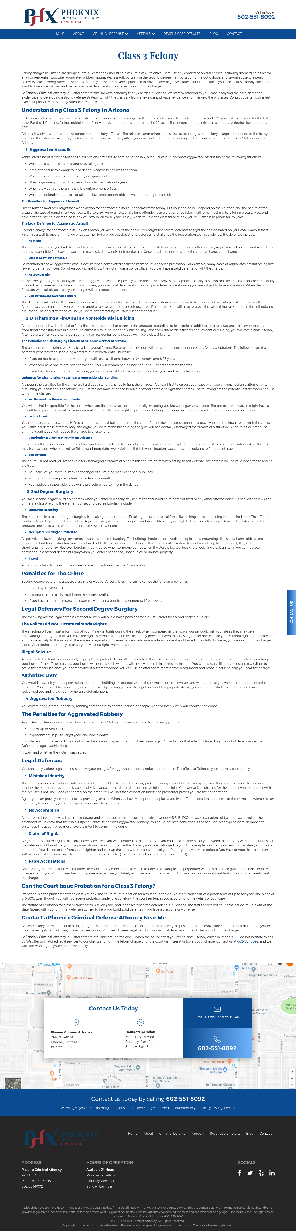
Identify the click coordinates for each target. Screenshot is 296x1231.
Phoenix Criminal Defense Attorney (95, 917)
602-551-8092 (256, 17)
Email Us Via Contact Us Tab (217, 1017)
